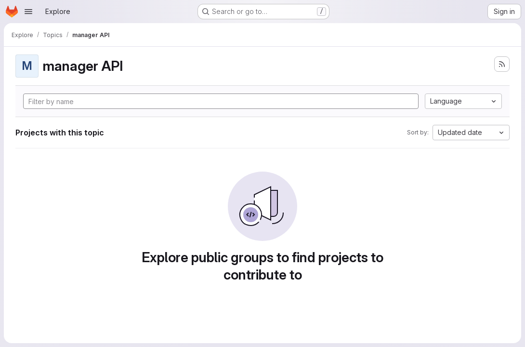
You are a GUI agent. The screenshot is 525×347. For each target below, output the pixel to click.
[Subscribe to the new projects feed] (502, 64)
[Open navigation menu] (28, 11)
